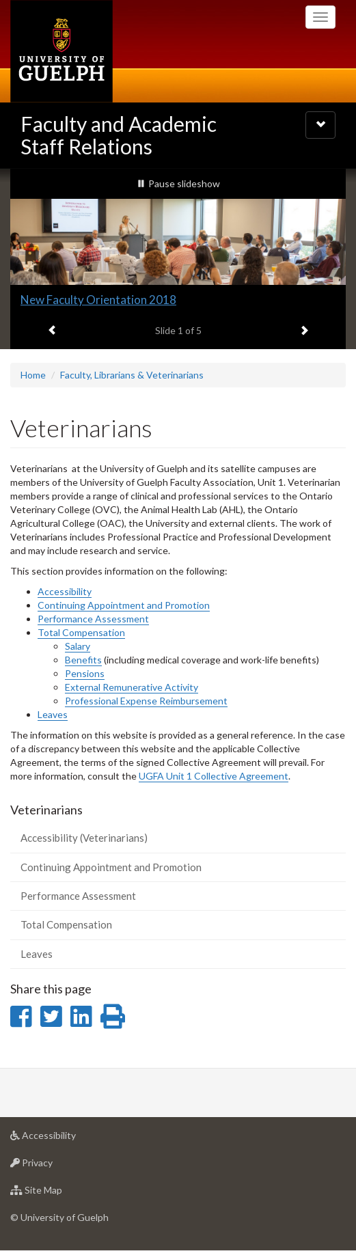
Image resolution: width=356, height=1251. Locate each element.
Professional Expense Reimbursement (146, 700)
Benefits (83, 659)
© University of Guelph (59, 1217)
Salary (77, 646)
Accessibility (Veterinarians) (84, 837)
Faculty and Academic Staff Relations (118, 135)
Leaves (53, 714)
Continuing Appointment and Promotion (124, 605)
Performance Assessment (93, 618)
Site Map (57, 1193)
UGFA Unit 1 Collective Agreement (213, 776)
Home (33, 375)
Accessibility (65, 591)
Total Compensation (81, 632)
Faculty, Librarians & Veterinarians (132, 375)
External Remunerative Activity (131, 687)
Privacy (53, 1166)
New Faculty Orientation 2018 (98, 299)
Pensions (85, 673)
